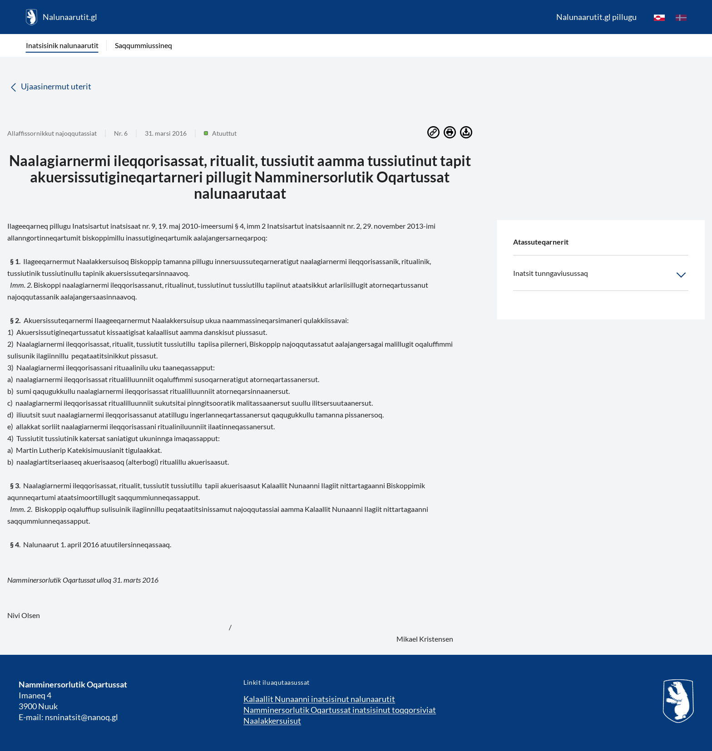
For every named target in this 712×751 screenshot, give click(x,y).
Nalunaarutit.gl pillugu (596, 17)
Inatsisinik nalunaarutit (62, 45)
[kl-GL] (659, 17)
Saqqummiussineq (143, 45)
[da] (681, 17)
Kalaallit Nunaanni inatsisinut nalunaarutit (319, 699)
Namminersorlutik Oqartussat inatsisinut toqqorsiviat (339, 710)
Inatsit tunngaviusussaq (600, 275)
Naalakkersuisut (272, 721)
